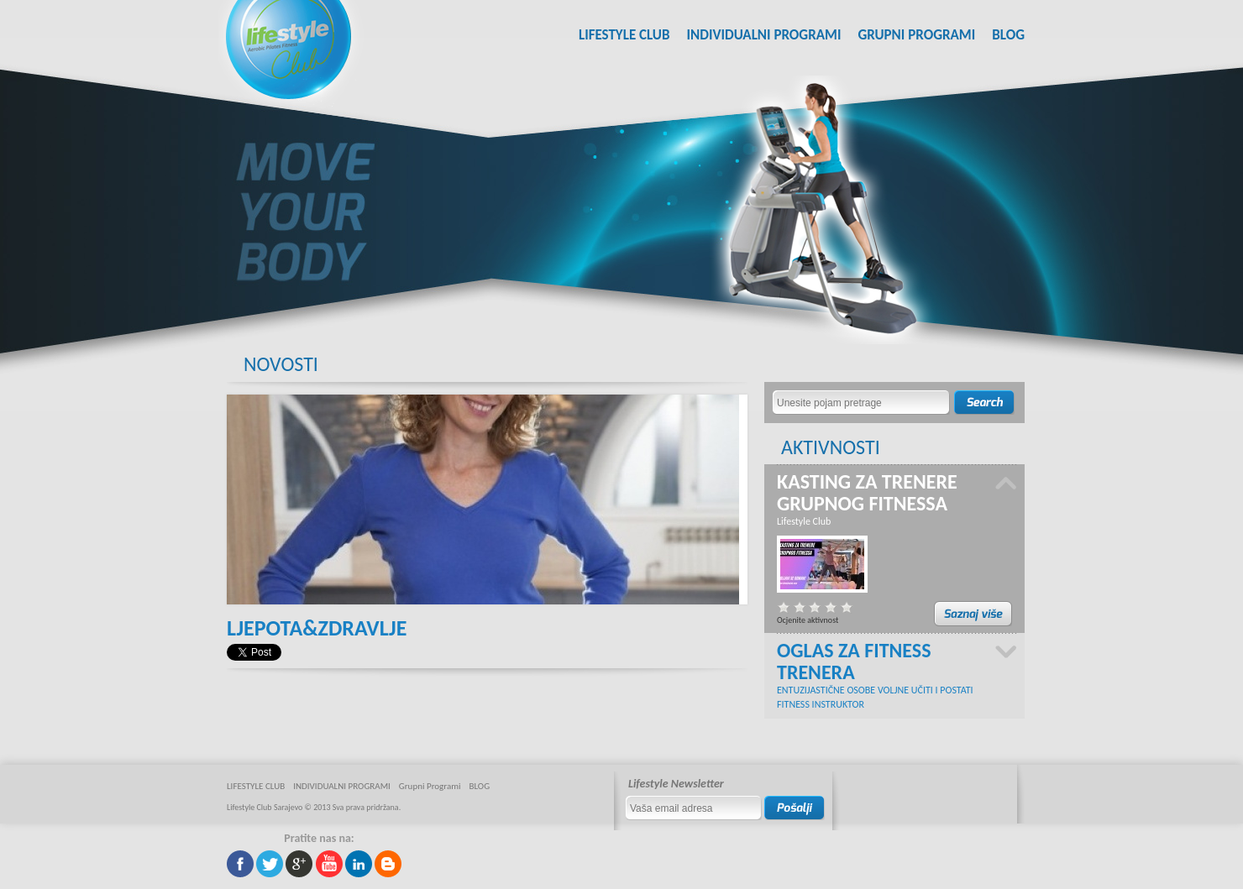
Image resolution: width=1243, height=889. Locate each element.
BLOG (1008, 35)
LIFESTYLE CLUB (624, 35)
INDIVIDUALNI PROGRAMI (763, 35)
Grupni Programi (916, 35)
